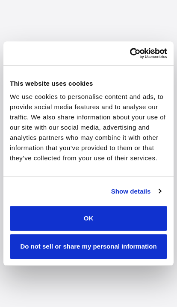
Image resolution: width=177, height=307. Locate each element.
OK (89, 218)
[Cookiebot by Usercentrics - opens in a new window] (129, 53)
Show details (131, 191)
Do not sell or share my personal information (88, 246)
